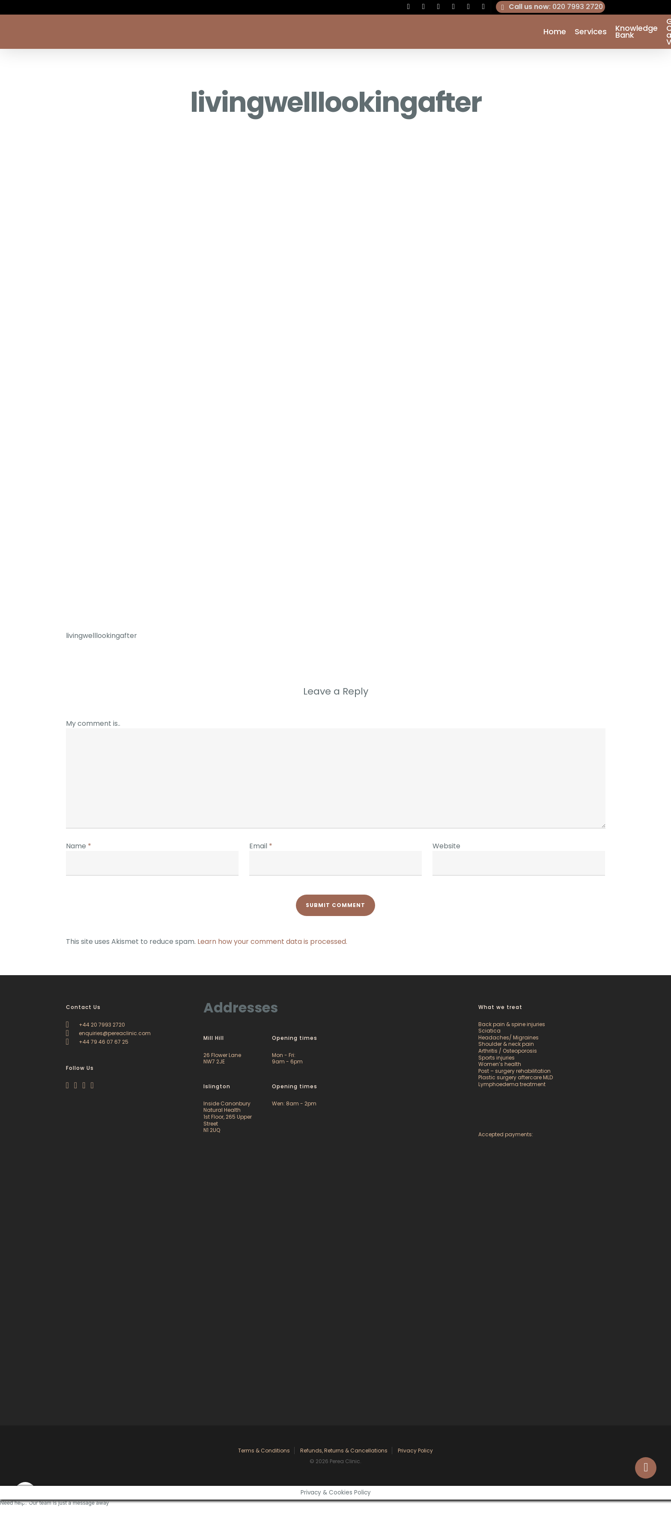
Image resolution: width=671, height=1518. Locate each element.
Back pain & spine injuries (511, 1024)
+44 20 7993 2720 (95, 1024)
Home (554, 31)
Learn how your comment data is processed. (272, 941)
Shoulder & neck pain (506, 1044)
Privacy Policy (415, 1450)
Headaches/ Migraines (508, 1037)
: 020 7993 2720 (550, 7)
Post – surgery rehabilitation (514, 1071)
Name (78, 846)
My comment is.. (93, 723)
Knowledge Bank (636, 32)
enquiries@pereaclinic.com (108, 1033)
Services (591, 31)
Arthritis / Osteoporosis (507, 1050)
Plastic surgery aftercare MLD (515, 1077)
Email (260, 846)
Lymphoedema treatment (512, 1084)
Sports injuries (496, 1057)
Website (446, 846)
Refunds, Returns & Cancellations (344, 1450)
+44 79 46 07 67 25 (97, 1041)
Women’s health (499, 1064)
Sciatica (489, 1030)
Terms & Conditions (264, 1450)
